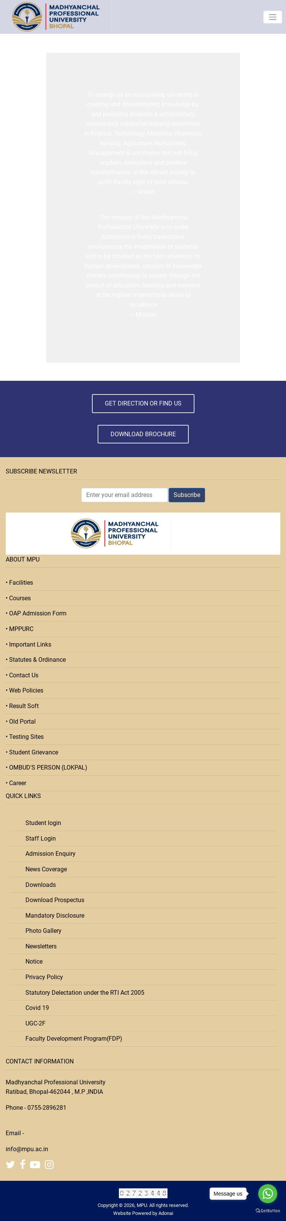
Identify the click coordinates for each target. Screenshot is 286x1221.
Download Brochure (143, 434)
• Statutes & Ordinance (36, 659)
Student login (41, 823)
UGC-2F (33, 1023)
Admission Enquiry (48, 853)
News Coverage (44, 869)
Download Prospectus (52, 900)
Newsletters (39, 946)
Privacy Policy (42, 977)
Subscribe (187, 494)
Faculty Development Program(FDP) (71, 1038)
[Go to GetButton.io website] (268, 1211)
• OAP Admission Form (36, 613)
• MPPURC (19, 629)
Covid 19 (35, 1007)
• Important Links (28, 644)
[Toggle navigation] (272, 17)
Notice (32, 961)
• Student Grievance (32, 752)
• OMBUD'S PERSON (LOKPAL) (46, 767)
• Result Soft (22, 706)
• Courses (18, 598)
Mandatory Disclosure (52, 915)
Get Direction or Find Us (143, 403)
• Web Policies (24, 690)
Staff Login (38, 838)
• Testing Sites (25, 736)
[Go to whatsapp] (267, 1193)
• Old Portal (21, 721)
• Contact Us (22, 675)
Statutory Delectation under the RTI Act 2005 (82, 992)
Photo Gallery (41, 930)
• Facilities (19, 582)
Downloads (38, 884)
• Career (16, 783)
